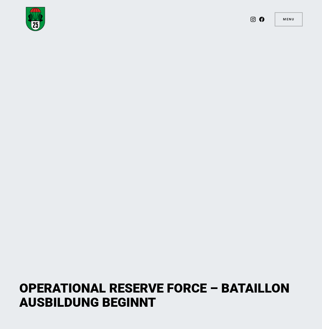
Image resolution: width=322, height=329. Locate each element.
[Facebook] (261, 19)
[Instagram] (253, 19)
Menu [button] (288, 19)
